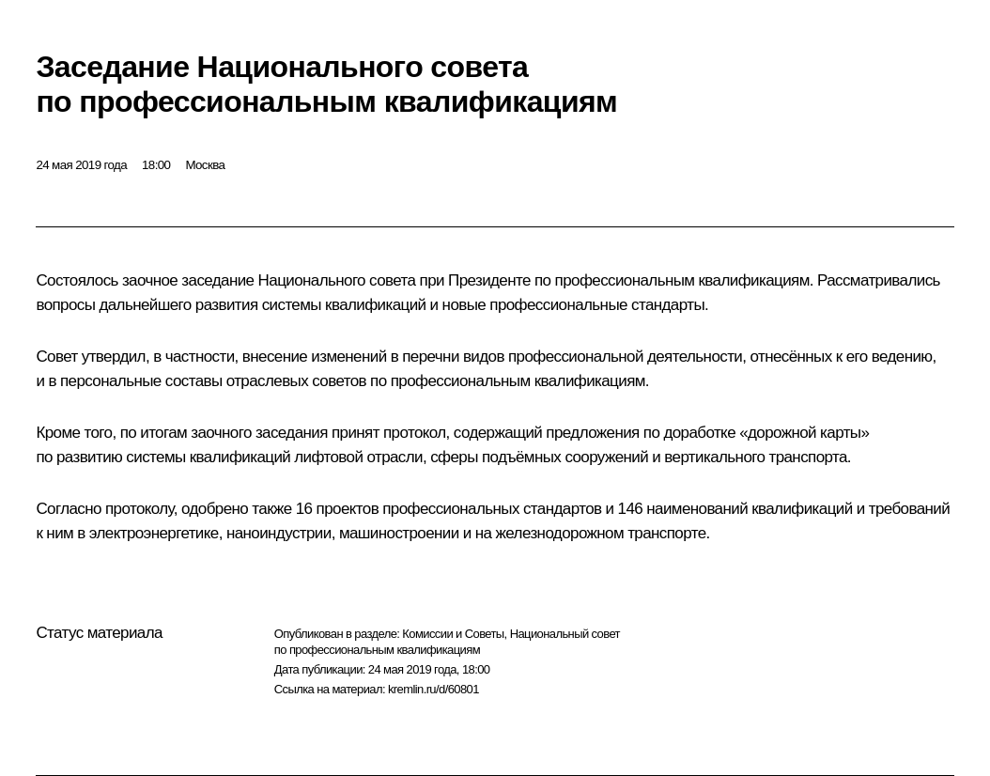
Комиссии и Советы (452, 634)
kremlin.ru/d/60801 (433, 689)
